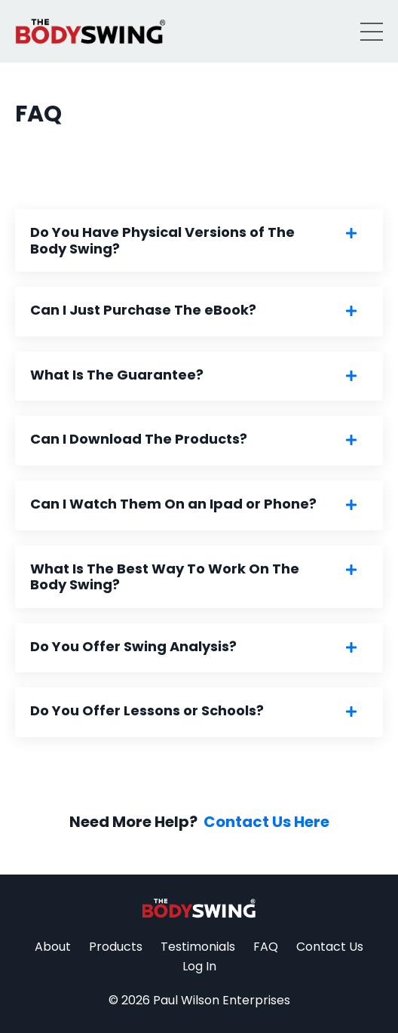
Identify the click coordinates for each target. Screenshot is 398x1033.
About (53, 946)
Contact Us (329, 946)
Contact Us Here (266, 821)
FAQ (265, 946)
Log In (199, 966)
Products (115, 946)
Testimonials (198, 946)
